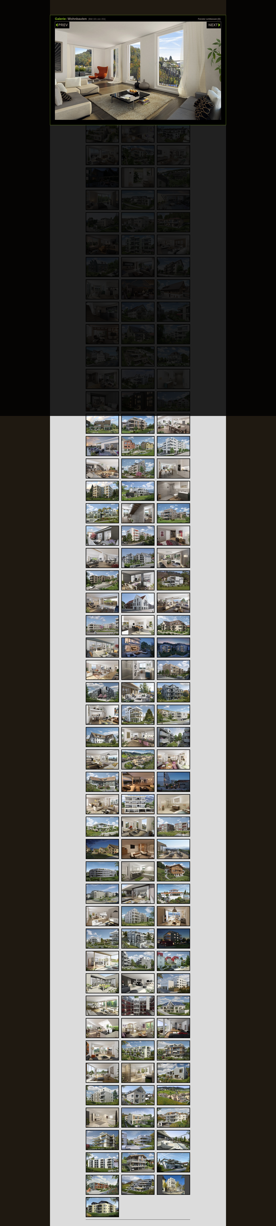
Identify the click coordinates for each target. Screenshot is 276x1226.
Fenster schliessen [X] (209, 19)
